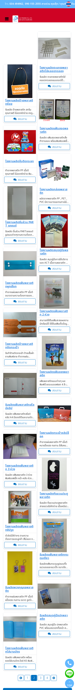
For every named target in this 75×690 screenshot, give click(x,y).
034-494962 (16, 4)
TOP (69, 683)
